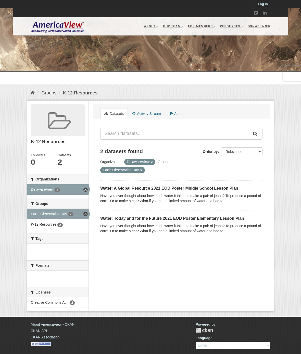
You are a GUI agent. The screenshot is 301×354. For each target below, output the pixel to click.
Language (204, 338)
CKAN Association (45, 337)
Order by (210, 152)
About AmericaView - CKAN (52, 324)
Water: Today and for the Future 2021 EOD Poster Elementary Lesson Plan (172, 218)
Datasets (114, 114)
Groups (48, 92)
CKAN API (39, 331)
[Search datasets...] (174, 134)
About (177, 114)
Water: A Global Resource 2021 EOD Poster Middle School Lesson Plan (169, 188)
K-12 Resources (80, 92)
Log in (263, 4)
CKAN (204, 330)
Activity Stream (146, 114)
